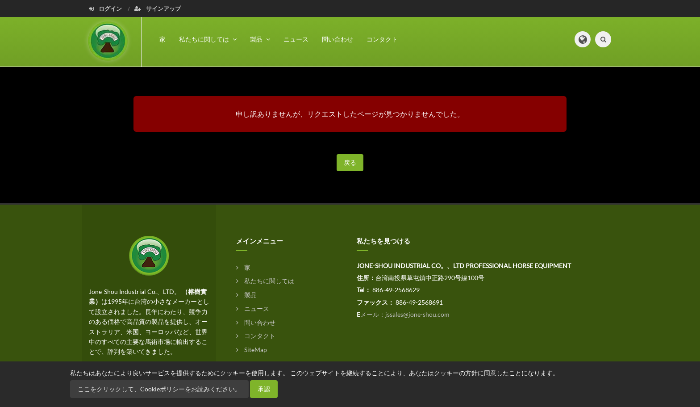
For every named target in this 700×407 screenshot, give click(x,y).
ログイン (106, 8)
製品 (246, 294)
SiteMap (251, 349)
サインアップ (157, 8)
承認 (264, 389)
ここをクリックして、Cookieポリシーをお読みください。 (159, 389)
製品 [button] (260, 39)
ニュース (295, 39)
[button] (583, 39)
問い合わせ (337, 39)
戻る (350, 162)
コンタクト (382, 39)
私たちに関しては (265, 281)
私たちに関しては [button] (208, 39)
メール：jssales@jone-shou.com (405, 314)
